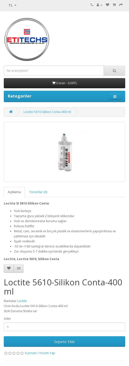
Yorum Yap (47, 353)
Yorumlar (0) (38, 192)
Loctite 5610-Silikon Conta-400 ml (47, 112)
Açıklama (14, 192)
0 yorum (31, 353)
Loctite (22, 301)
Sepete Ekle (64, 341)
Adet (7, 318)
